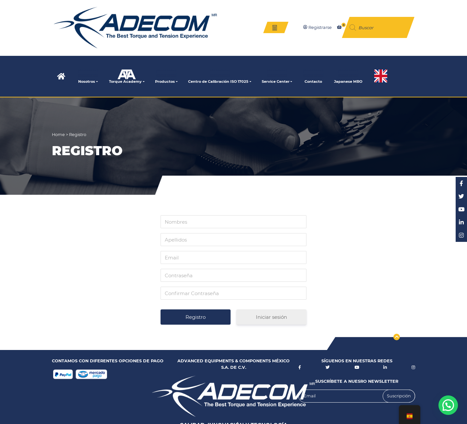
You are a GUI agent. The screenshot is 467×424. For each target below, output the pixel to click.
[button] (448, 405)
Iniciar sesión (271, 317)
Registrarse (317, 27)
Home (59, 134)
